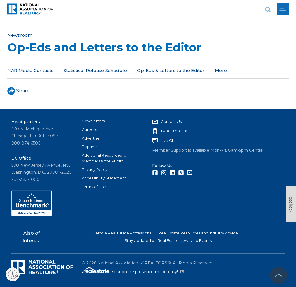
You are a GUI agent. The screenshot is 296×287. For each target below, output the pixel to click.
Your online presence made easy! (148, 271)
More (221, 70)
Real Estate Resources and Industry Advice (198, 233)
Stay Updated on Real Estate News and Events (168, 240)
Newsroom (19, 35)
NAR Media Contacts (30, 70)
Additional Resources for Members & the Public (105, 158)
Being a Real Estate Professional (122, 233)
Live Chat (169, 140)
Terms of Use (94, 186)
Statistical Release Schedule (95, 70)
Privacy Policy (95, 169)
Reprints (89, 146)
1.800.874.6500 (174, 131)
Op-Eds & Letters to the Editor (171, 70)
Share (18, 91)
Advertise (91, 138)
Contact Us (171, 121)
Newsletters (93, 120)
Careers (89, 129)
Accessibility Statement (104, 178)
